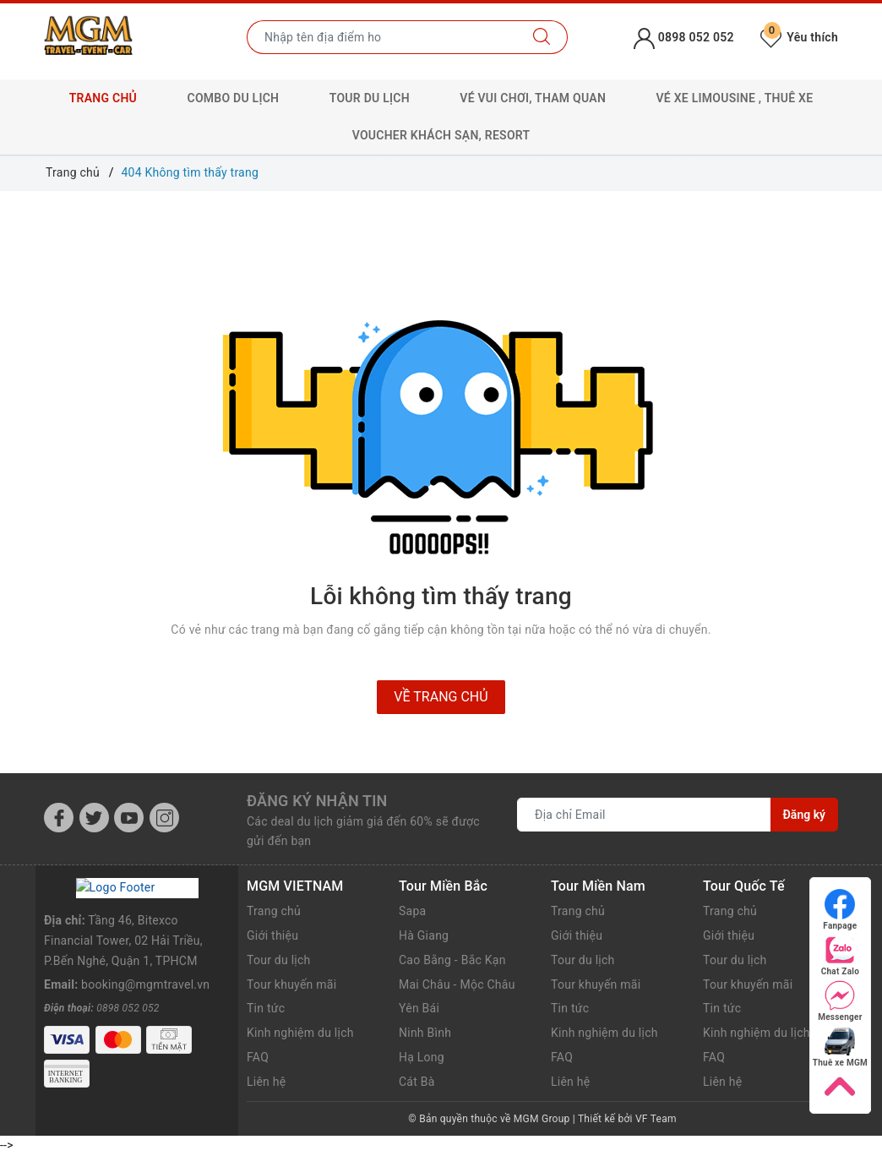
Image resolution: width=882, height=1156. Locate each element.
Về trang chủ (440, 697)
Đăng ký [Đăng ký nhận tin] (804, 814)
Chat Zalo (840, 955)
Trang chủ (103, 98)
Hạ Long (421, 1057)
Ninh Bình (425, 1032)
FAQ (258, 1057)
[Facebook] (59, 817)
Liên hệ (266, 1081)
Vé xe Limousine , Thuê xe (735, 98)
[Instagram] (164, 817)
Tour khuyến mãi (291, 984)
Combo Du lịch (234, 98)
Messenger (840, 1001)
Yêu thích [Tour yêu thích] (799, 37)
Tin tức (266, 1008)
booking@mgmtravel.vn (145, 966)
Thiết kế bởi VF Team (627, 1119)
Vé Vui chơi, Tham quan (533, 98)
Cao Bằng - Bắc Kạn (452, 960)
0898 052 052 (127, 989)
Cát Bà (417, 1081)
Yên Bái (419, 1008)
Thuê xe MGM (840, 1046)
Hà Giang (424, 935)
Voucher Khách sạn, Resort (441, 135)
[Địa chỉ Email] (644, 815)
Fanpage (840, 909)
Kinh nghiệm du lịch (300, 1032)
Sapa (412, 911)
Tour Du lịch (369, 98)
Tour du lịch (279, 960)
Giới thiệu (272, 935)
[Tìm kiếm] (542, 37)
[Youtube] (129, 817)
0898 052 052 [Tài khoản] (684, 37)
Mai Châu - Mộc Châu (457, 984)
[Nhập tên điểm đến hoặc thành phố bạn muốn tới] (382, 37)
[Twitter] (94, 817)
